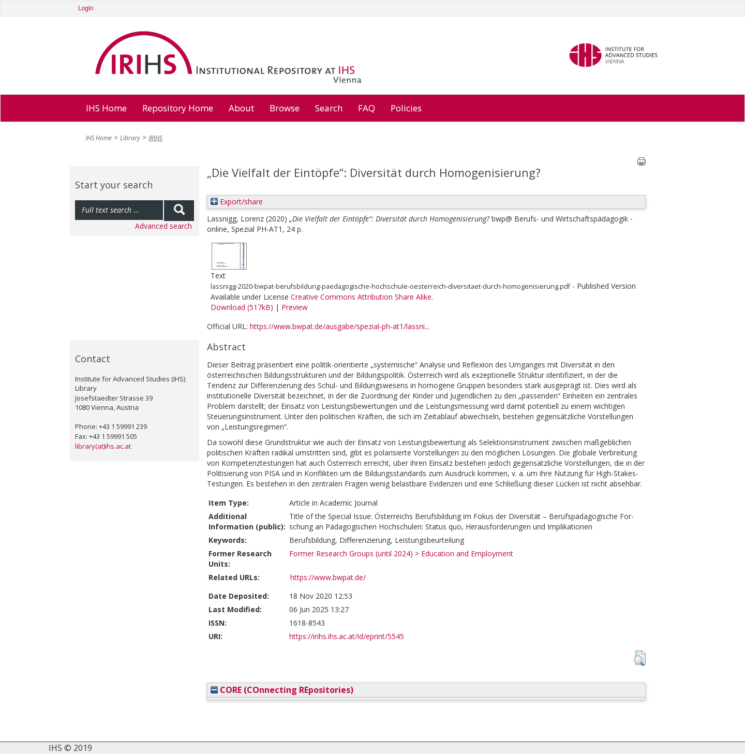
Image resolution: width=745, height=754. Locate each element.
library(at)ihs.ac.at (103, 446)
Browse (285, 108)
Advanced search (163, 226)
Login (85, 8)
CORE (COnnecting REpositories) (282, 690)
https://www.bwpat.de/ (328, 577)
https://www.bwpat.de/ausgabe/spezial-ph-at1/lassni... (339, 326)
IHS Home (106, 108)
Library (130, 138)
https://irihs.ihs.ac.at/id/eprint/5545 (346, 636)
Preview (294, 307)
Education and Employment (467, 553)
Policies (406, 108)
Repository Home (177, 108)
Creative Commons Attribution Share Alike (361, 297)
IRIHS (155, 138)
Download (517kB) (242, 307)
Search (328, 108)
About (241, 108)
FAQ (366, 108)
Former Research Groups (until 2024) (351, 553)
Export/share (237, 201)
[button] (640, 658)
